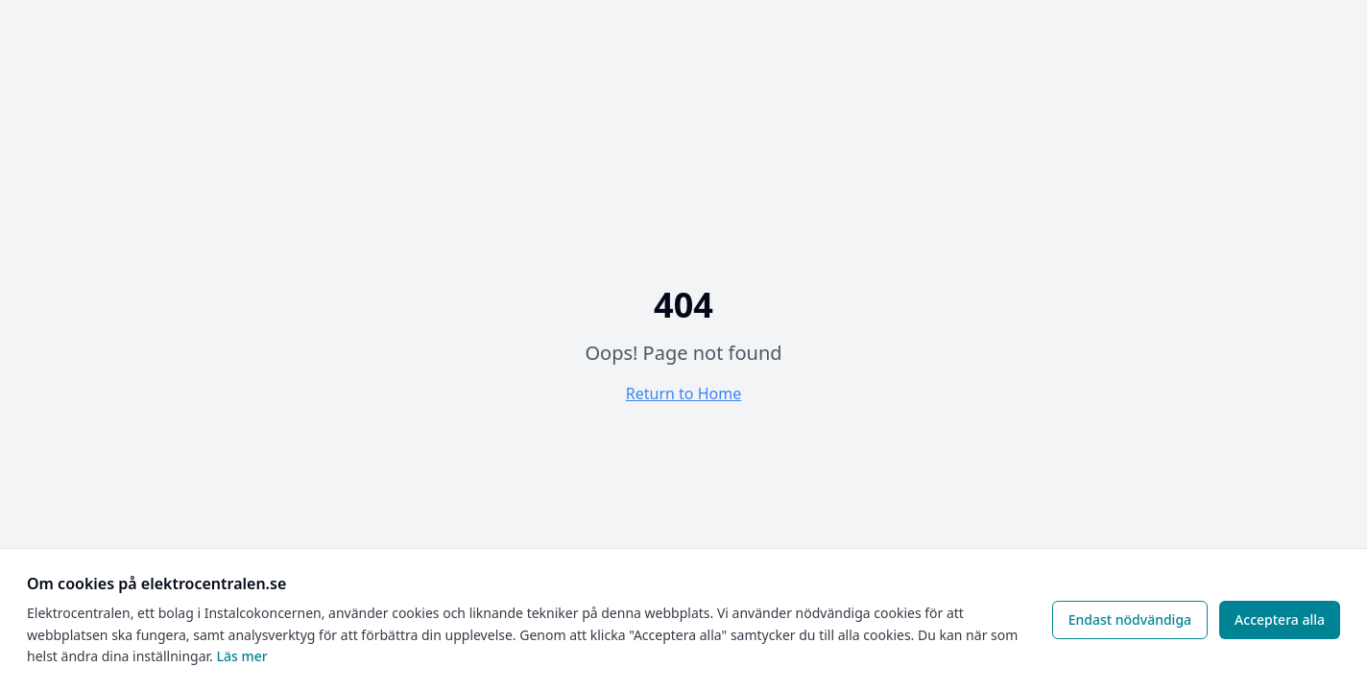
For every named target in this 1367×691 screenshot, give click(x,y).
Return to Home (683, 393)
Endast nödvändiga (1129, 619)
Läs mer (241, 656)
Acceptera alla (1280, 619)
